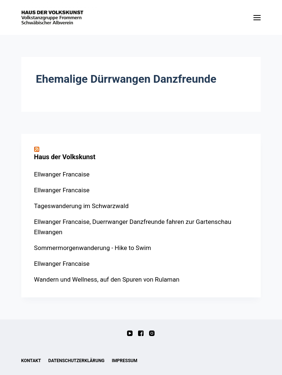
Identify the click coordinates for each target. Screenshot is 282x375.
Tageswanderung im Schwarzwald (81, 206)
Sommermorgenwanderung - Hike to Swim (92, 247)
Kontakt (31, 360)
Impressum (124, 360)
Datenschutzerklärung (76, 360)
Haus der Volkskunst (64, 157)
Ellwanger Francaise (62, 174)
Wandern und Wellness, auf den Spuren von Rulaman (107, 279)
